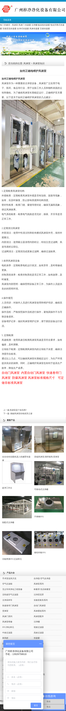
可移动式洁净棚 (49, 476)
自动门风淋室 (40, 605)
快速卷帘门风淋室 (10, 605)
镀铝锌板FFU (49, 542)
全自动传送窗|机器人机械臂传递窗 (17, 444)
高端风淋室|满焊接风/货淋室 (49, 442)
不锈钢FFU (49, 507)
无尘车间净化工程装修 (12, 589)
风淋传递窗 (34, 28)
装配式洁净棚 (17, 510)
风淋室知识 (39, 63)
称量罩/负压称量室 (42, 589)
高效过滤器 (39, 633)
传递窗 (28, 25)
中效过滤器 (7, 633)
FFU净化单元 (8, 627)
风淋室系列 (39, 584)
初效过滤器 (39, 627)
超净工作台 (17, 475)
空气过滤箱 (7, 584)
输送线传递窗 (44, 25)
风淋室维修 (7, 622)
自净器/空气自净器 (42, 578)
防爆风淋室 (19, 377)
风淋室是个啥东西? (18, 410)
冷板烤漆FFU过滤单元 (17, 545)
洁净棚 (34, 25)
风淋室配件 (39, 616)
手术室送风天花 (9, 578)
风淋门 (21, 25)
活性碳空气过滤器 (10, 594)
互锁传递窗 (45, 28)
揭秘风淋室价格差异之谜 (21, 413)
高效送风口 (39, 643)
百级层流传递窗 (9, 28)
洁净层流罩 (39, 594)
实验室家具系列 (41, 600)
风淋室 (15, 25)
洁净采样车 (7, 600)
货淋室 (5, 611)
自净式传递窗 (23, 28)
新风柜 (5, 638)
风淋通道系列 (40, 611)
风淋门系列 (7, 616)
